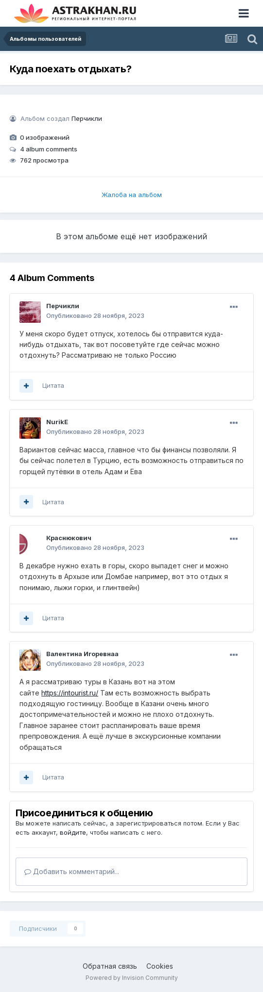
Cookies (159, 966)
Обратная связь (110, 966)
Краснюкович (68, 538)
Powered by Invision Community (132, 977)
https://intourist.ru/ (69, 693)
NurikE (57, 422)
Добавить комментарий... (71, 871)
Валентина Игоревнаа (82, 654)
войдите (73, 832)
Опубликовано (95, 315)
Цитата (53, 385)
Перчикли (86, 118)
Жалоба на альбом (132, 194)
